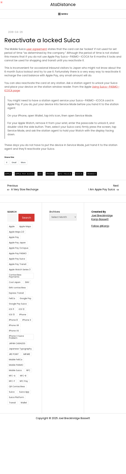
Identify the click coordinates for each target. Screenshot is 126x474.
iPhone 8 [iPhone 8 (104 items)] (13, 319)
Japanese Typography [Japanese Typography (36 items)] (20, 348)
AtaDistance (63, 4)
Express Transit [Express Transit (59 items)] (16, 293)
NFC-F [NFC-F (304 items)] (12, 381)
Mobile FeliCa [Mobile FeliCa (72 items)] (15, 359)
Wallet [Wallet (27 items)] (24, 402)
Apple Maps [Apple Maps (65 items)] (25, 226)
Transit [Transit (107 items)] (12, 402)
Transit (91, 174)
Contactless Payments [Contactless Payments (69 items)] (15, 275)
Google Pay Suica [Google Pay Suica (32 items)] (18, 303)
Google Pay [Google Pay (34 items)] (25, 298)
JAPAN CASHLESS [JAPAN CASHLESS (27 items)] (17, 343)
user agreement (36, 49)
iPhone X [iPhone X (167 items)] (26, 319)
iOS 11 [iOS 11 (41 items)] (11, 309)
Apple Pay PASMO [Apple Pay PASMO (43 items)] (18, 253)
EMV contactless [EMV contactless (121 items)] (17, 287)
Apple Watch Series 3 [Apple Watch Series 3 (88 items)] (19, 269)
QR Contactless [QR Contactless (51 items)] (17, 386)
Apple (8, 174)
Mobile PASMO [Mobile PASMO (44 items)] (16, 364)
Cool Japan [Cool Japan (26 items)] (14, 282)
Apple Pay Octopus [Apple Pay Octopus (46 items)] (18, 248)
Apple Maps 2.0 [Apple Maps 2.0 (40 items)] (16, 231)
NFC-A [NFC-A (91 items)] (12, 375)
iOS (40, 174)
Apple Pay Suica (24, 174)
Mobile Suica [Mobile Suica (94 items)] (15, 370)
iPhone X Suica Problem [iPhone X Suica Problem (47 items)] (16, 336)
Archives (54, 211)
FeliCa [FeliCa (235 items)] (12, 298)
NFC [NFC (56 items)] (28, 370)
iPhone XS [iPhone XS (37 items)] (14, 330)
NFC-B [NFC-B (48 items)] (23, 375)
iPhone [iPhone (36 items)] (22, 314)
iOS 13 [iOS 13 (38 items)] (12, 314)
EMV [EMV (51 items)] (27, 282)
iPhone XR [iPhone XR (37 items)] (14, 325)
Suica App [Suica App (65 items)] (24, 391)
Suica (79, 174)
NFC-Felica (64, 174)
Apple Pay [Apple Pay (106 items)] (14, 237)
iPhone (50, 174)
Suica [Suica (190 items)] (11, 391)
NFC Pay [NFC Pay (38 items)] (24, 381)
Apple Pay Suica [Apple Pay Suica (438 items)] (17, 258)
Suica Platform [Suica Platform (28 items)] (16, 397)
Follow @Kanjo (100, 226)
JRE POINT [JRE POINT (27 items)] (14, 354)
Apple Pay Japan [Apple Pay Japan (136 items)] (17, 242)
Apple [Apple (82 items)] (12, 226)
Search (12, 211)
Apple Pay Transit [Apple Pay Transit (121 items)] (17, 264)
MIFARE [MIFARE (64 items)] (26, 354)
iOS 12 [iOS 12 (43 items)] (21, 309)
